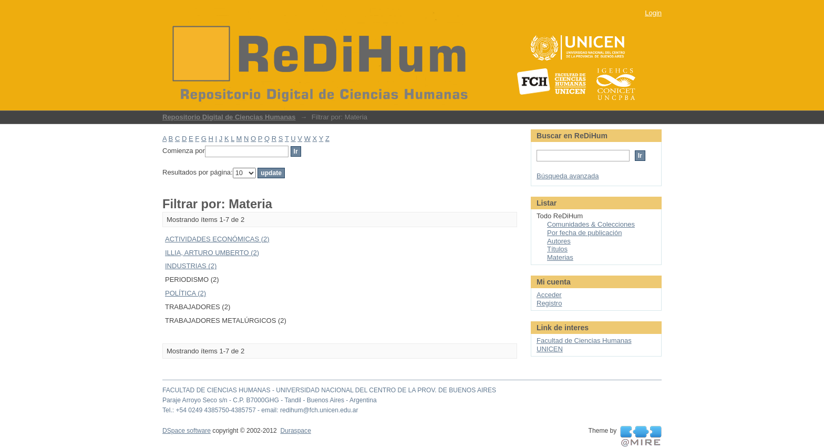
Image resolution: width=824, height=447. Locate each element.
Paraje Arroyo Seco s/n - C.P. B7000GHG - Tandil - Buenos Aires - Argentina (269, 400)
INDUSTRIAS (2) (191, 266)
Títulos (557, 249)
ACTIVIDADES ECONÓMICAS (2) (217, 239)
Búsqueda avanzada (568, 176)
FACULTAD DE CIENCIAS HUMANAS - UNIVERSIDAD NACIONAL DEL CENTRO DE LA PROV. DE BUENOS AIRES (329, 390)
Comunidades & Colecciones (591, 224)
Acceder (549, 295)
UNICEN (550, 349)
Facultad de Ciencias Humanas (584, 340)
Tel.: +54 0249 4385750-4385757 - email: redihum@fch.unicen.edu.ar (260, 410)
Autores (559, 241)
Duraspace (295, 430)
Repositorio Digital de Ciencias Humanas (229, 117)
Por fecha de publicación (584, 233)
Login (653, 13)
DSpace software (186, 430)
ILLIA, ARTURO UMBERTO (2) (212, 253)
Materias (560, 257)
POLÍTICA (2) (185, 293)
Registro (549, 303)
